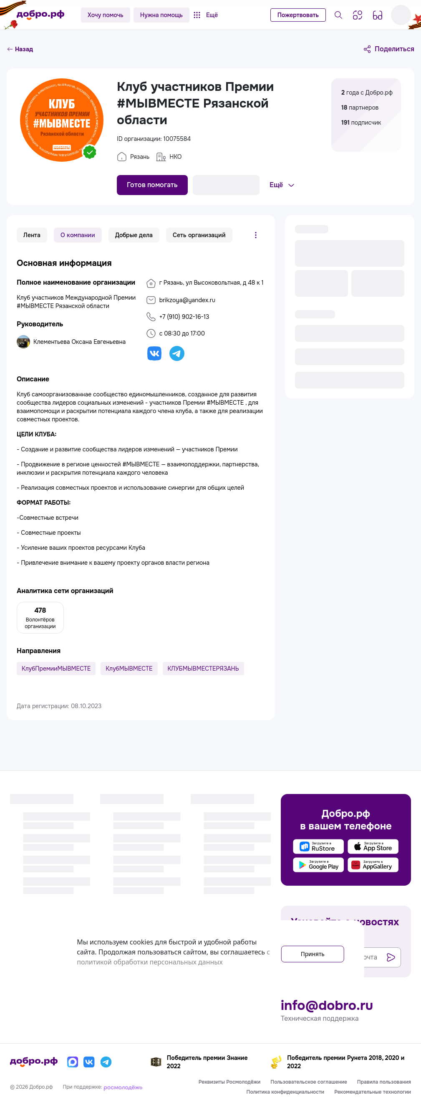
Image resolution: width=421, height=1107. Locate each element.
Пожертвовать (298, 15)
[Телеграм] (106, 1062)
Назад (20, 49)
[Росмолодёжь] (123, 1087)
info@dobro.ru (327, 1005)
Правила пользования (384, 1082)
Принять (306, 952)
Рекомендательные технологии (372, 1092)
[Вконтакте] (89, 1062)
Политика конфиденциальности (286, 1092)
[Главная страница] (40, 15)
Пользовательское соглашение (308, 1082)
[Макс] (72, 1062)
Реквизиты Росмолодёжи (230, 1082)
